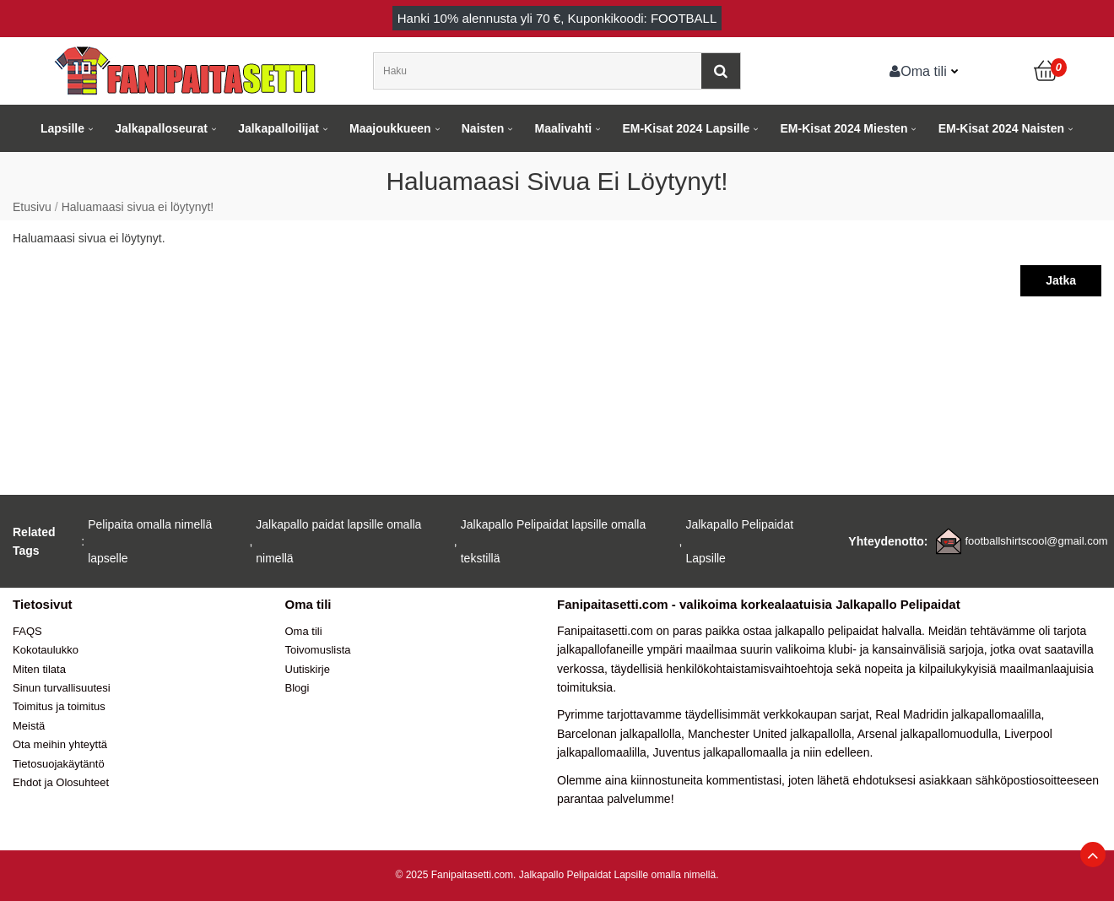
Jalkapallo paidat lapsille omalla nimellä (338, 541)
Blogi (297, 687)
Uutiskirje (307, 669)
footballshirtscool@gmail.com (1036, 541)
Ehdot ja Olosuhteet (61, 782)
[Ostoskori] (1046, 71)
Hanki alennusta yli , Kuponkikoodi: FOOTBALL (557, 18)
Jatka (1061, 280)
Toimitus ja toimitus (59, 706)
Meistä (29, 725)
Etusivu (32, 207)
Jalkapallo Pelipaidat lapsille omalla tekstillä (553, 541)
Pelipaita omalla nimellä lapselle (150, 541)
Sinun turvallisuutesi (62, 687)
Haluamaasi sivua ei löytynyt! (138, 207)
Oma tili (918, 71)
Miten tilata (39, 669)
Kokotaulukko (45, 649)
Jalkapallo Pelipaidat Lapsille (739, 541)
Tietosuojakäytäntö (59, 763)
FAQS (27, 631)
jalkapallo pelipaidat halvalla (848, 631)
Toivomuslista (318, 649)
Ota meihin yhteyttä (60, 744)
